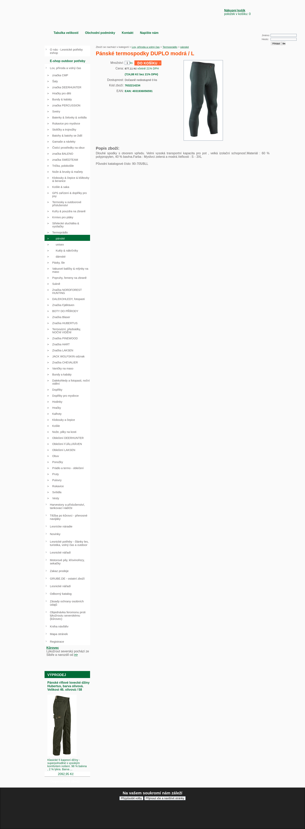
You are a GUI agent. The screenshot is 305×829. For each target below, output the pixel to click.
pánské (184, 47)
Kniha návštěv (59, 626)
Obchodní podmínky (100, 32)
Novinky (55, 534)
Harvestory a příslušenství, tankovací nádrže (67, 506)
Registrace (57, 641)
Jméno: (266, 35)
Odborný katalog (61, 593)
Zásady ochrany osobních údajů (67, 603)
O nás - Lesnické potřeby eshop (66, 51)
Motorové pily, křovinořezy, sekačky (67, 561)
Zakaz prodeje (59, 571)
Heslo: (265, 39)
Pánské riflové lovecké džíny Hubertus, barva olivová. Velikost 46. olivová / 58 (68, 686)
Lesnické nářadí (60, 552)
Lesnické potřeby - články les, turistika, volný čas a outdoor (69, 543)
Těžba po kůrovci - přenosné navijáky (68, 517)
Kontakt (127, 32)
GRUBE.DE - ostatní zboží (67, 578)
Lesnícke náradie (61, 526)
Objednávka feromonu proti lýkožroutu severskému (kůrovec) (68, 615)
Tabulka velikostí (66, 32)
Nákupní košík (234, 10)
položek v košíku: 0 (237, 12)
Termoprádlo (170, 47)
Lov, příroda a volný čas (146, 47)
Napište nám (149, 32)
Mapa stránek (59, 634)
